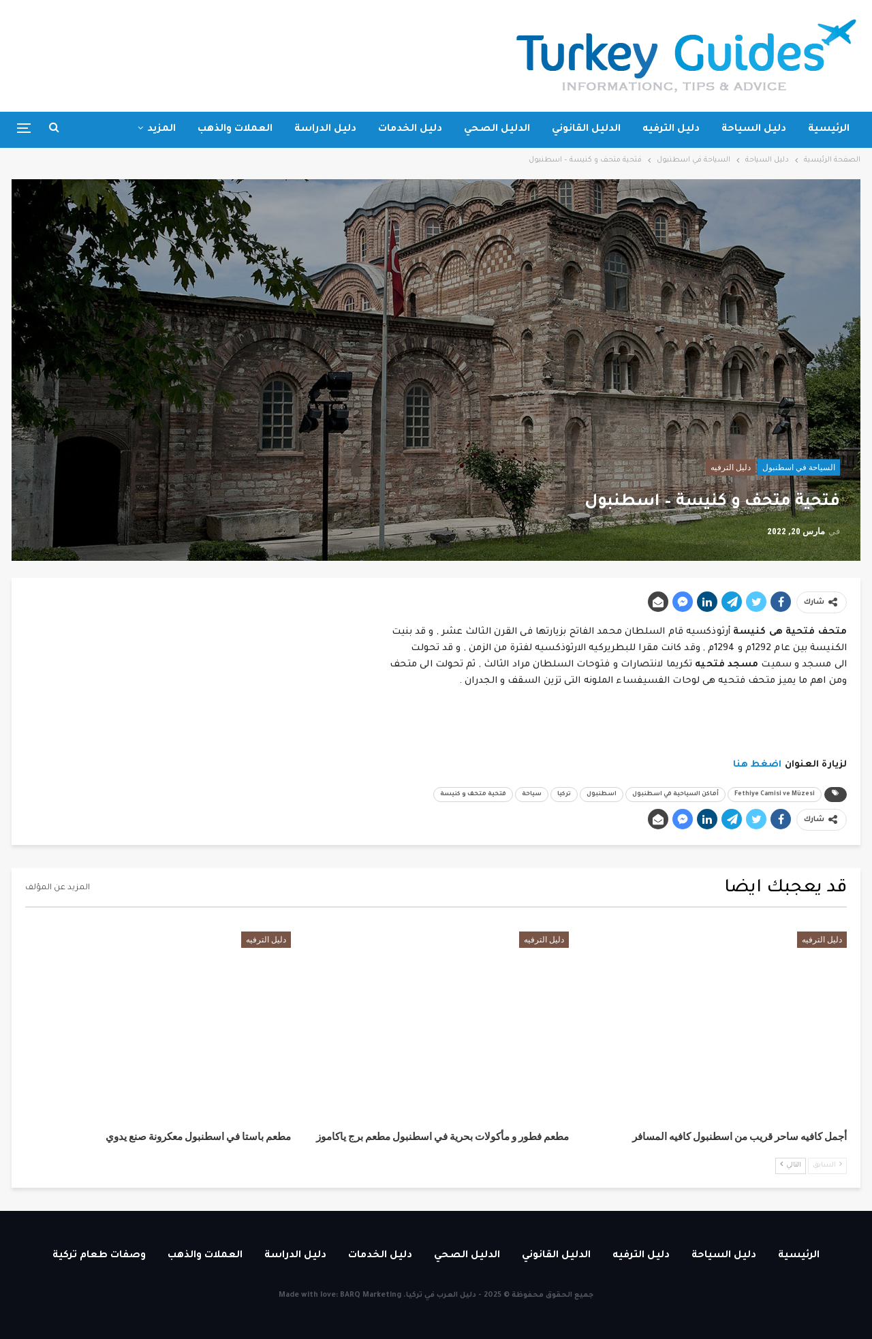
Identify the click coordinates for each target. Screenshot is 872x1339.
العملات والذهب (235, 129)
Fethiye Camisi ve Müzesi (774, 794)
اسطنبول (602, 794)
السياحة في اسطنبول (798, 467)
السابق (827, 1164)
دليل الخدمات (410, 129)
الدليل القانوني (586, 129)
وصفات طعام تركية (99, 1255)
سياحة (532, 794)
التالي (790, 1164)
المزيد (161, 129)
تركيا (564, 794)
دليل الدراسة (325, 129)
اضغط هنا (757, 765)
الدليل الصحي (497, 129)
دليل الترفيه (671, 129)
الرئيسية (829, 129)
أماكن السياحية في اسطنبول (675, 794)
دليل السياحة (753, 129)
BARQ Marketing (370, 1295)
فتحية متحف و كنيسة (473, 794)
